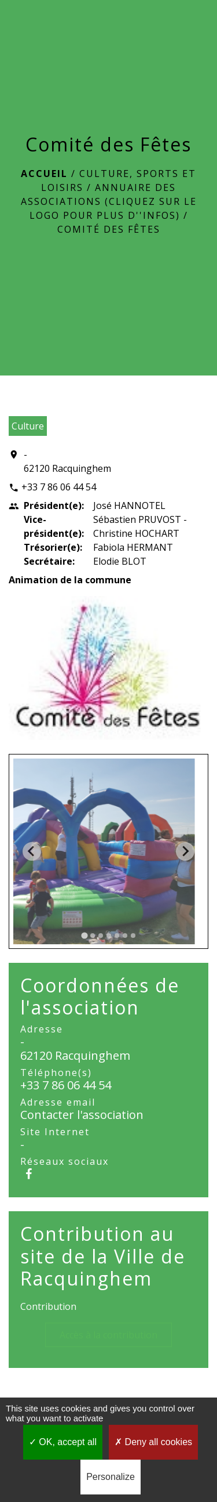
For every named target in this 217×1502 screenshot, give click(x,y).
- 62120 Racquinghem (67, 461)
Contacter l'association (82, 1114)
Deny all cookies (153, 1442)
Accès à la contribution (108, 1334)
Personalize (110, 1477)
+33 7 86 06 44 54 (58, 487)
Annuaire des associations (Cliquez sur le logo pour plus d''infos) (109, 201)
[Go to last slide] (32, 851)
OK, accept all (63, 1442)
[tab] (84, 935)
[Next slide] (185, 851)
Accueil (44, 173)
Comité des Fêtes (108, 229)
